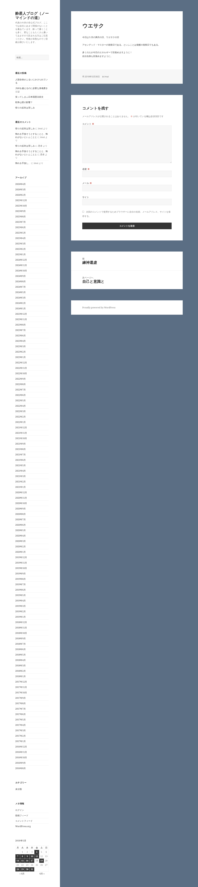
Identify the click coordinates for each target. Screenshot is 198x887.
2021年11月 (21, 432)
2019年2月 (20, 611)
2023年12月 (21, 313)
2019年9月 (20, 573)
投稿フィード (21, 815)
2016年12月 (21, 746)
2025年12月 (21, 200)
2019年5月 (20, 595)
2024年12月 (21, 259)
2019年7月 (20, 584)
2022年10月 (21, 373)
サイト (85, 197)
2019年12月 (21, 557)
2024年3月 (20, 297)
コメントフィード (24, 820)
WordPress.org (23, 826)
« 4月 (21, 873)
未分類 (18, 789)
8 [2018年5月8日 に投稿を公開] (22, 856)
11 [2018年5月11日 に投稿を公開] (37, 856)
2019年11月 (21, 562)
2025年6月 (20, 227)
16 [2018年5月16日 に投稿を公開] (27, 860)
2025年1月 (20, 254)
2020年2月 (20, 546)
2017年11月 (21, 687)
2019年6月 (20, 589)
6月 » (42, 873)
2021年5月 (20, 465)
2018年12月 (21, 622)
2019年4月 (20, 600)
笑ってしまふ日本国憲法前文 (29, 96)
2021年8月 (20, 449)
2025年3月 (20, 243)
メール (87, 183)
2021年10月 (21, 438)
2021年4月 (20, 470)
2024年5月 (20, 292)
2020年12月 (21, 492)
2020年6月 (20, 524)
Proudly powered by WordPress (98, 307)
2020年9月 (20, 508)
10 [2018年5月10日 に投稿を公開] (32, 856)
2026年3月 (20, 189)
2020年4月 (20, 535)
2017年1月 (20, 741)
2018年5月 (20, 654)
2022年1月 (20, 422)
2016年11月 (21, 752)
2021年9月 (20, 443)
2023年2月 (20, 351)
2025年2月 (20, 248)
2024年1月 (20, 308)
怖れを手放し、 (22, 163)
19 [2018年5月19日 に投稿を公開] (41, 860)
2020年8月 (20, 514)
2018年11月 (21, 627)
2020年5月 (20, 530)
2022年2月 (20, 416)
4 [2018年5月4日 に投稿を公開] (36, 851)
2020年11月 (21, 497)
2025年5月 (20, 232)
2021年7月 (20, 454)
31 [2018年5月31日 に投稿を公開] (32, 869)
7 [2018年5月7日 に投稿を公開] (17, 856)
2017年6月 (20, 714)
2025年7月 (20, 221)
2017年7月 (20, 708)
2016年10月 (21, 757)
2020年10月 (21, 503)
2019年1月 (20, 616)
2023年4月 (20, 340)
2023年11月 (21, 319)
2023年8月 (20, 324)
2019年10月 (21, 568)
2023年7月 (20, 330)
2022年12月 (21, 362)
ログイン (19, 810)
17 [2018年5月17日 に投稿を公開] (32, 860)
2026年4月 (20, 184)
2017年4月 (20, 725)
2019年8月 (20, 578)
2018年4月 (20, 660)
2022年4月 (20, 405)
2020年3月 (20, 541)
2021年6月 (20, 459)
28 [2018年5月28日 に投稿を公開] (18, 869)
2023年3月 (20, 346)
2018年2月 (20, 670)
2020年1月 (20, 551)
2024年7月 (20, 286)
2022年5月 (20, 400)
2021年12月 (21, 427)
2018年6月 (20, 649)
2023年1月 (20, 357)
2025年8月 (20, 216)
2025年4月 (20, 238)
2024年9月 (20, 276)
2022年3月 (20, 411)
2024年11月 (21, 265)
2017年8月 (20, 703)
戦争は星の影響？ (24, 102)
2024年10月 (21, 270)
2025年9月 (20, 211)
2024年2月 (20, 303)
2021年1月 (20, 486)
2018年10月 (21, 633)
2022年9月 (20, 378)
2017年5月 (20, 719)
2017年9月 (20, 697)
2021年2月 (20, 481)
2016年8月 (20, 768)
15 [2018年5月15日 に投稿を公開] (22, 860)
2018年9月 (20, 638)
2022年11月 (21, 367)
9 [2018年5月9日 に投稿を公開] (27, 856)
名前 (86, 169)
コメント (88, 123)
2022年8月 (20, 384)
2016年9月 (20, 762)
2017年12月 (21, 681)
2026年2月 (20, 194)
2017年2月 (20, 735)
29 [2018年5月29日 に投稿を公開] (22, 869)
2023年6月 (20, 335)
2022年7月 (20, 389)
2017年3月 (20, 730)
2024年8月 (20, 281)
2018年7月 (20, 643)
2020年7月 (20, 519)
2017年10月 (21, 692)
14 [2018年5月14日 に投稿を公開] (18, 860)
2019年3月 (20, 605)
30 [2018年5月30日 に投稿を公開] (27, 869)
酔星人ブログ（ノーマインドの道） (32, 15)
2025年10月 (21, 205)
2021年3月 (20, 476)
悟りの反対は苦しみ (25, 107)
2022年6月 (20, 395)
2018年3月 (20, 665)
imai (106, 76)
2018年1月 (20, 676)
